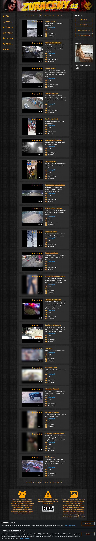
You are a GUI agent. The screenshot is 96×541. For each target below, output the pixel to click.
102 (58, 15)
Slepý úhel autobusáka (53, 42)
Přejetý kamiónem (51, 253)
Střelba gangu (50, 457)
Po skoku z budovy (52, 412)
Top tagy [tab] (8, 38)
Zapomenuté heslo (84, 35)
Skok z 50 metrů (51, 231)
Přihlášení (84, 25)
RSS (6, 49)
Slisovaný (48, 348)
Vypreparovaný (50, 161)
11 (53, 15)
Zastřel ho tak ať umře (53, 325)
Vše (6, 16)
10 (50, 15)
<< (26, 15)
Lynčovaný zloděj (51, 119)
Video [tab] (6, 27)
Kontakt (84, 19)
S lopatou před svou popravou (56, 433)
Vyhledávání (9, 22)
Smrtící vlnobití (50, 21)
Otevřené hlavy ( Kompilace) (55, 276)
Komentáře (9, 44)
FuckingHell (51, 27)
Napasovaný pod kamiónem (55, 185)
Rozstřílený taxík (51, 367)
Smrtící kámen (50, 68)
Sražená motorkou (51, 93)
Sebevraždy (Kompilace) (53, 140)
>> (61, 15)
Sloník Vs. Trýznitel (52, 389)
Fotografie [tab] (8, 33)
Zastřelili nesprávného (53, 299)
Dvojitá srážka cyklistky (53, 208)
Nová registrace (84, 30)
